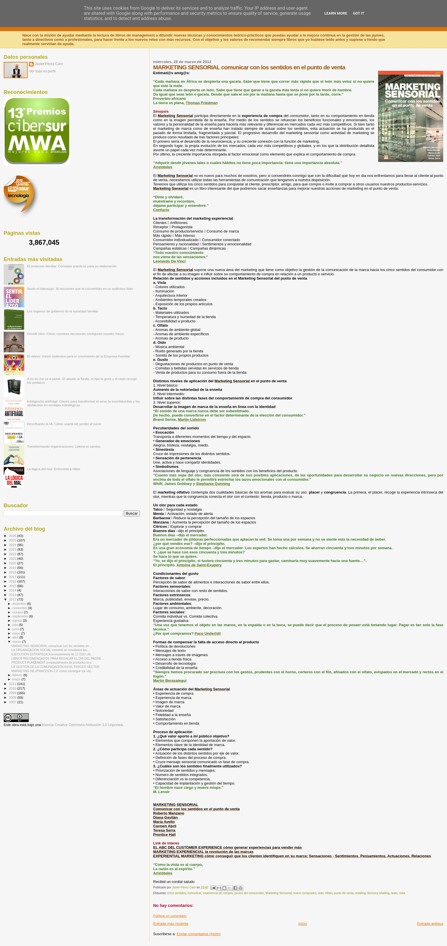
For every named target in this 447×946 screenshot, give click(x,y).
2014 (13, 590)
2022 (13, 554)
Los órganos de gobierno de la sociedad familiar (62, 311)
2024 (13, 545)
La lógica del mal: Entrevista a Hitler (53, 469)
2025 (13, 540)
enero (17, 679)
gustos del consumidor (249, 893)
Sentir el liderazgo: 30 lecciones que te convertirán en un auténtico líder (80, 288)
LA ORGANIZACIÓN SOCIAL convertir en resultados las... (50, 650)
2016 (13, 581)
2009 (13, 693)
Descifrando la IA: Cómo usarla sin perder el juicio (64, 424)
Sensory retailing (378, 893)
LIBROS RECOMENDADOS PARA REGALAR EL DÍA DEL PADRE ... (57, 658)
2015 (13, 586)
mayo (17, 633)
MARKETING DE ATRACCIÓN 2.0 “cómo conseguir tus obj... (52, 671)
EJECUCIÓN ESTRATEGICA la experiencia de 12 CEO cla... (52, 654)
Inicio (302, 923)
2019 (13, 567)
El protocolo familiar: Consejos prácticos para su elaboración (72, 266)
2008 (13, 697)
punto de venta (344, 893)
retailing (360, 893)
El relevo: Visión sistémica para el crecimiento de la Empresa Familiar (78, 356)
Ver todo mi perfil (42, 71)
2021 (13, 558)
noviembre (20, 608)
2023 (13, 549)
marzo (17, 641)
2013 (13, 595)
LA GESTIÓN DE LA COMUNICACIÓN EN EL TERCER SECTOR (55, 666)
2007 (13, 702)
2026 (13, 535)
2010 (13, 688)
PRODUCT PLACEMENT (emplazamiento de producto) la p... (52, 662)
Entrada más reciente (170, 923)
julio (16, 624)
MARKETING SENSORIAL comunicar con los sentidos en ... (51, 646)
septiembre (21, 616)
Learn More (335, 13)
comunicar (194, 893)
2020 (13, 563)
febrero (18, 675)
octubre (18, 612)
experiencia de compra (218, 893)
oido (321, 893)
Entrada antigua (430, 923)
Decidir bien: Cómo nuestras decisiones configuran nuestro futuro (75, 333)
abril (16, 637)
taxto (394, 893)
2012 (13, 599)
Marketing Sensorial (278, 893)
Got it (358, 13)
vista (402, 893)
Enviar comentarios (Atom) (199, 934)
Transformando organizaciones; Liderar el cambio (64, 446)
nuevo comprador (304, 893)
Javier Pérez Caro (49, 64)
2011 (13, 684)
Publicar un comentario (169, 915)
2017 (13, 577)
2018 (13, 572)
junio (16, 629)
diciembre (20, 603)
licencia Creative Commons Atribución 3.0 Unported (82, 725)
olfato (328, 893)
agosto (18, 620)
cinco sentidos (176, 893)
